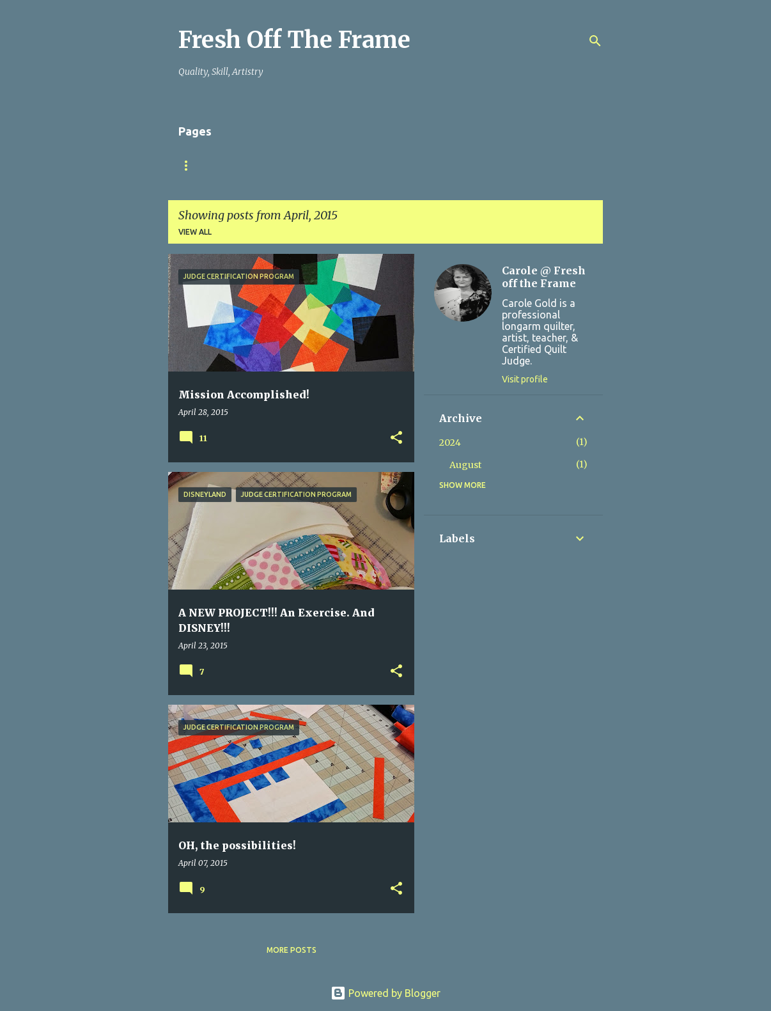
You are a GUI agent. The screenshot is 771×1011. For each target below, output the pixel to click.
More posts (291, 950)
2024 (450, 442)
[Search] (595, 41)
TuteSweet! (367, 165)
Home (190, 165)
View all (195, 232)
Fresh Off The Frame (294, 40)
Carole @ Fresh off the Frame (544, 277)
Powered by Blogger (385, 993)
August (465, 465)
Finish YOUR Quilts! (272, 165)
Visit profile (525, 379)
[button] (396, 438)
